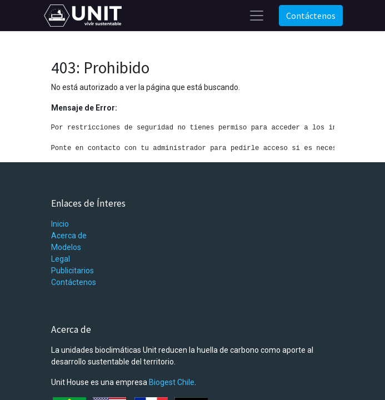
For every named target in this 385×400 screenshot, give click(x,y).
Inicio (60, 223)
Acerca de (69, 235)
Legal (60, 258)
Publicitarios (72, 270)
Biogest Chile (171, 382)
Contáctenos (311, 15)
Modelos (66, 247)
